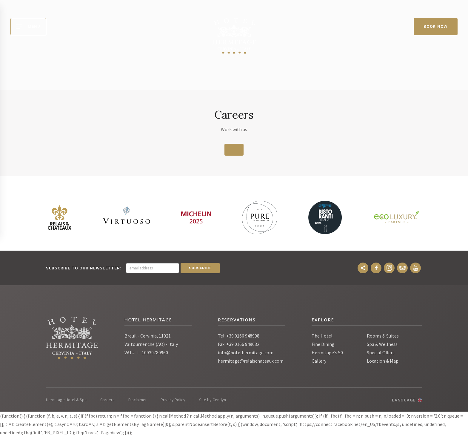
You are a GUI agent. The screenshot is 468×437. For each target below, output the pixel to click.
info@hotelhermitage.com (245, 353)
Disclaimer (137, 400)
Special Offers (381, 353)
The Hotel (322, 336)
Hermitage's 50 (327, 353)
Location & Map (382, 361)
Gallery (319, 361)
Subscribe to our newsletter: (83, 268)
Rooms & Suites (383, 336)
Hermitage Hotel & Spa (66, 400)
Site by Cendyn (212, 400)
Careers (107, 400)
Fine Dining (323, 344)
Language (403, 400)
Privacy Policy (173, 400)
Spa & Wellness (382, 344)
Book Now (436, 26)
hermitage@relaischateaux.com (251, 361)
